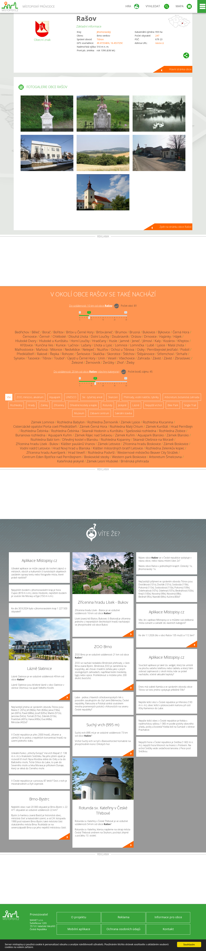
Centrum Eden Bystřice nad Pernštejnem (51, 457)
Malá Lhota (176, 345)
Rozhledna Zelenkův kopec (165, 448)
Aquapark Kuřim (60, 435)
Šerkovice (83, 354)
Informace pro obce (168, 917)
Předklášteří (25, 354)
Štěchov (128, 354)
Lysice (161, 345)
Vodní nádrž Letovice (35, 448)
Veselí (112, 358)
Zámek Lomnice (42, 422)
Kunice (61, 345)
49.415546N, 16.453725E (110, 43)
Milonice (56, 349)
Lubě (150, 345)
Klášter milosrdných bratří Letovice (118, 448)
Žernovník (93, 362)
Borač (46, 332)
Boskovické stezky (96, 457)
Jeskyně (122, 405)
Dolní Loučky (100, 336)
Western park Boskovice (129, 457)
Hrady (31, 405)
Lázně (135, 405)
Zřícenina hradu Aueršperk (45, 452)
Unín (101, 358)
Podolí (184, 349)
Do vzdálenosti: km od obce (90, 305)
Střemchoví (165, 354)
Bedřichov (22, 332)
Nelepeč (88, 349)
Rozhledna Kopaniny (115, 439)
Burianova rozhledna (30, 435)
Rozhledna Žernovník (102, 422)
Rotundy (107, 405)
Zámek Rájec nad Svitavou (93, 435)
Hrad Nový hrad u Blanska (71, 448)
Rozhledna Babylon (71, 422)
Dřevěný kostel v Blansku (80, 439)
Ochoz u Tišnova (122, 349)
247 (157, 35)
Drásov (136, 336)
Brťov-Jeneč (104, 332)
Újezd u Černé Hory (81, 358)
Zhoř (120, 362)
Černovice (30, 336)
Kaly (158, 341)
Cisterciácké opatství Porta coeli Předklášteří (45, 426)
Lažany (86, 345)
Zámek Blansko (178, 435)
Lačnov (73, 345)
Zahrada (143, 358)
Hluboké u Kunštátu (53, 341)
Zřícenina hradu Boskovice (142, 444)
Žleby (130, 362)
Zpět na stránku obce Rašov (175, 227)
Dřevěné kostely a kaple (83, 405)
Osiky (141, 349)
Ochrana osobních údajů (123, 929)
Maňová (42, 349)
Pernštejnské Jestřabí (162, 349)
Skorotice (113, 354)
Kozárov (169, 341)
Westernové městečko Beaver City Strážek (147, 452)
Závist (157, 358)
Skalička (98, 354)
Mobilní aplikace (78, 929)
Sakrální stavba (123, 413)
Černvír (44, 336)
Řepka (54, 354)
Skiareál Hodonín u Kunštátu (102, 431)
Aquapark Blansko (151, 435)
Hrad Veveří (76, 452)
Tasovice (34, 358)
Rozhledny (16, 405)
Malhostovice (24, 349)
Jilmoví (147, 341)
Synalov (19, 358)
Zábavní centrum (99, 413)
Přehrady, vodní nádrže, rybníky (141, 397)
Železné (77, 362)
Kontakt (168, 929)
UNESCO (71, 397)
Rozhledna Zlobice (172, 431)
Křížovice (26, 345)
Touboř (59, 358)
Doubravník (120, 336)
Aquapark (54, 397)
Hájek (177, 336)
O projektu (78, 917)
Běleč (36, 332)
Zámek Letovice (109, 444)
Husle (113, 341)
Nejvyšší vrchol (153, 405)
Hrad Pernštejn (182, 426)
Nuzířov (102, 349)
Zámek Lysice (130, 422)
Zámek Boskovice (176, 444)
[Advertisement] (103, 261)
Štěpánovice (145, 354)
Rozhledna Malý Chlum (126, 426)
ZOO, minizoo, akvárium (30, 397)
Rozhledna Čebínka (34, 431)
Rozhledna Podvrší (101, 452)
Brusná (135, 332)
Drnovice (150, 336)
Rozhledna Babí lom (45, 439)
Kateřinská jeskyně (70, 461)
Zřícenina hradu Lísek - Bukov (37, 444)
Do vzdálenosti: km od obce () (86, 371)
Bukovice (149, 332)
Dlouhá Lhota (78, 336)
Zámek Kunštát (157, 426)
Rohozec (68, 354)
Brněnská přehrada (135, 461)
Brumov (121, 332)
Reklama (123, 917)
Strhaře (181, 354)
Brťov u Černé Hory (80, 332)
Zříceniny (59, 405)
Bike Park (173, 405)
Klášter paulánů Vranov (78, 444)
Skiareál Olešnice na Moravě (153, 439)
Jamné (124, 341)
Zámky (44, 405)
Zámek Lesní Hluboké (102, 461)
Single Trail (190, 405)
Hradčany (99, 341)
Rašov (86, 18)
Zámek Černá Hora (93, 426)
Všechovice (127, 358)
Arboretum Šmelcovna (165, 457)
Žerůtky (108, 362)
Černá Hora (181, 332)
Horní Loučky (80, 341)
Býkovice (164, 332)
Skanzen (113, 397)
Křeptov (183, 341)
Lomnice (121, 345)
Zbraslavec (182, 358)
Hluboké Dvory (25, 341)
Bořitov (58, 332)
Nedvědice (72, 349)
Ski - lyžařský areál (92, 397)
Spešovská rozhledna (141, 431)
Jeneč (136, 341)
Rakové (42, 354)
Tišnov (100, 39)
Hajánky (165, 336)
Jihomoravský (104, 31)
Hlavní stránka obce (180, 69)
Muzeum (79, 413)
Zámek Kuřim (125, 435)
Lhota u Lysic (103, 345)
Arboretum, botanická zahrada (181, 397)
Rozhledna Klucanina (158, 422)
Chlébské (59, 336)
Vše (9, 397)
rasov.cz (159, 43)
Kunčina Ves (44, 345)
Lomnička (137, 345)
